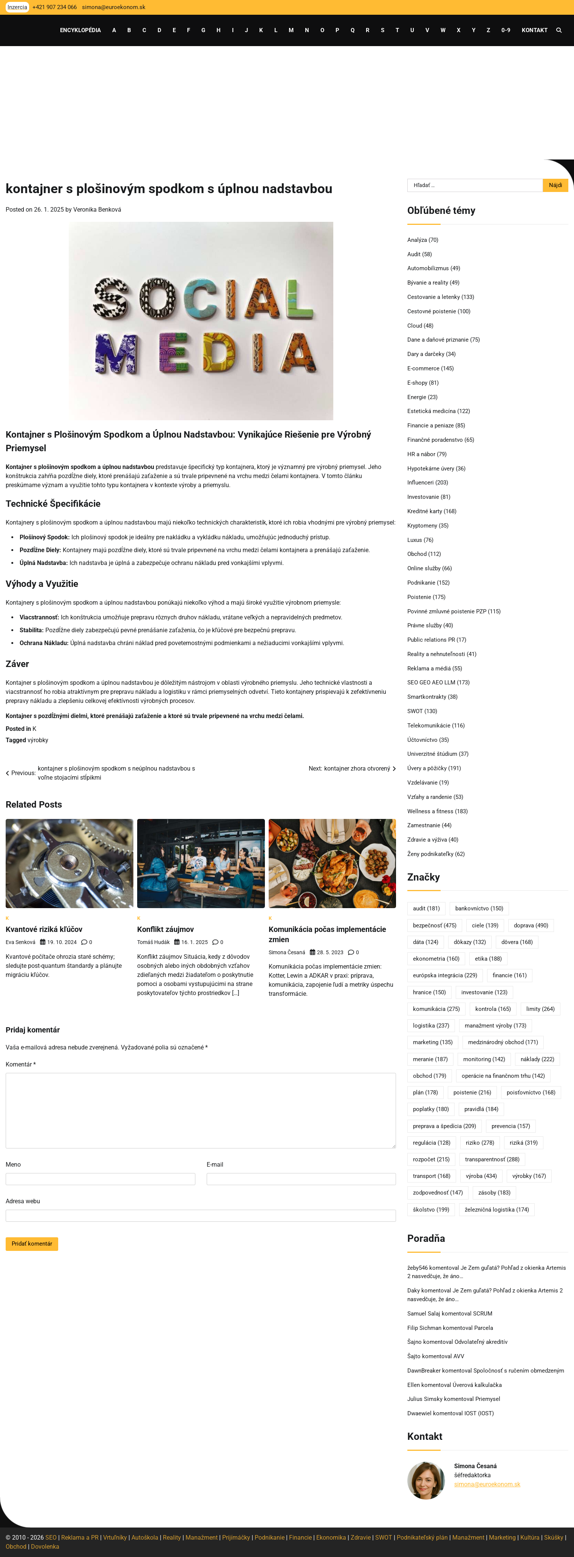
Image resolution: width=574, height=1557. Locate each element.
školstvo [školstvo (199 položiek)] (431, 1209)
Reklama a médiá (429, 668)
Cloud (414, 325)
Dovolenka (45, 1546)
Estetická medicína (431, 411)
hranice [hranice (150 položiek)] (429, 992)
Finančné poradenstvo (435, 439)
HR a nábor (421, 454)
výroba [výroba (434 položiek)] (481, 1176)
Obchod (417, 554)
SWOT (415, 711)
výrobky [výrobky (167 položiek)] (529, 1176)
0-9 (506, 30)
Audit (414, 254)
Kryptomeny (422, 525)
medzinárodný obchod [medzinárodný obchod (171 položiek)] (503, 1042)
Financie (300, 1537)
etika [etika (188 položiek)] (488, 958)
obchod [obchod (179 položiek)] (429, 1076)
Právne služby (424, 625)
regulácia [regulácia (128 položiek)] (431, 1142)
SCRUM (482, 1313)
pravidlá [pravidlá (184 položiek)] (481, 1109)
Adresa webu (23, 1200)
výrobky (38, 740)
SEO (51, 1537)
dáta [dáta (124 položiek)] (425, 942)
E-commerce (423, 368)
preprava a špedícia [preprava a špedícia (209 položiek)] (444, 1126)
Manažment (202, 1537)
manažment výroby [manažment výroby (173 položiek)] (495, 1025)
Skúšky (553, 1537)
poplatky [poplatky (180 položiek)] (431, 1109)
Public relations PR (431, 639)
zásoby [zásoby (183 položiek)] (494, 1192)
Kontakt (535, 30)
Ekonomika (331, 1537)
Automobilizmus (428, 268)
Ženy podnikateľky (430, 854)
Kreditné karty (424, 511)
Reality (172, 1537)
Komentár (21, 1064)
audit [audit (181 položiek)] (426, 908)
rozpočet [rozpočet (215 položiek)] (431, 1159)
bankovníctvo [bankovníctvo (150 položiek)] (479, 908)
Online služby (424, 568)
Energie (416, 397)
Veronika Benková (97, 209)
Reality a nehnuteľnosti (436, 654)
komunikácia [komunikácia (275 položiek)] (436, 1009)
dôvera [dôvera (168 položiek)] (517, 942)
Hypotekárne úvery (430, 468)
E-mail (215, 1164)
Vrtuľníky (115, 1537)
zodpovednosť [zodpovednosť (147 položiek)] (438, 1192)
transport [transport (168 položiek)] (431, 1176)
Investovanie (423, 497)
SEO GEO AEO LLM (431, 682)
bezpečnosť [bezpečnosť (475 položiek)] (434, 925)
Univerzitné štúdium (432, 754)
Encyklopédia (80, 30)
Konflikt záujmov (165, 929)
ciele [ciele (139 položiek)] (485, 925)
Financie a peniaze (430, 425)
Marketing (502, 1537)
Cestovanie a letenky (433, 297)
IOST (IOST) (479, 1413)
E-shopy (417, 382)
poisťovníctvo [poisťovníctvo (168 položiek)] (531, 1092)
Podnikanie (421, 582)
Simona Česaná (287, 952)
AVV (459, 1356)
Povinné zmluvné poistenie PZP (446, 611)
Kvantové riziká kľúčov (44, 929)
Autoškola (145, 1537)
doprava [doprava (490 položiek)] (531, 925)
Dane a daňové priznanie (438, 339)
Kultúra (530, 1537)
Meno (13, 1164)
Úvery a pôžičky (427, 768)
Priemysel (487, 1399)
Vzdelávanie (422, 782)
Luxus (414, 540)
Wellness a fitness (430, 811)
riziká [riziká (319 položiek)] (524, 1142)
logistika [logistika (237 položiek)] (431, 1025)
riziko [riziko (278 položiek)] (480, 1142)
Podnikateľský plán (422, 1537)
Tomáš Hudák (153, 942)
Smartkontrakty (426, 696)
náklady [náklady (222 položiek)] (537, 1059)
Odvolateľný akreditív (481, 1342)
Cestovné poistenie (431, 311)
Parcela (483, 1328)
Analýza (417, 240)
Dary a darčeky (425, 354)
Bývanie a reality (427, 282)
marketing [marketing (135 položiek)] (433, 1042)
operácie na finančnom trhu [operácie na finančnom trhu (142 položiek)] (503, 1076)
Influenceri (420, 482)
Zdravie (361, 1537)
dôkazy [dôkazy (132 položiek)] (470, 942)
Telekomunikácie (428, 725)
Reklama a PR (80, 1537)
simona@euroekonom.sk (487, 1484)
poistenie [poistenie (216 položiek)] (472, 1092)
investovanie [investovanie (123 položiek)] (484, 992)
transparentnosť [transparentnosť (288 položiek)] (492, 1159)
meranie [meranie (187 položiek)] (430, 1059)
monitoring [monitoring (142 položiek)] (484, 1059)
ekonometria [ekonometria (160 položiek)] (436, 958)
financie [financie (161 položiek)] (510, 975)
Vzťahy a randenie (429, 797)
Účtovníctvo (422, 740)
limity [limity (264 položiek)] (540, 1009)
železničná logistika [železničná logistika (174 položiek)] (497, 1209)
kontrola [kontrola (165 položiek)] (493, 1009)
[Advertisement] (287, 103)
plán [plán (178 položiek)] (425, 1092)
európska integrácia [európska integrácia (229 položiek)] (445, 975)
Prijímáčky (236, 1537)
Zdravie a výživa (427, 839)
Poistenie (419, 597)
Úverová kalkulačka (477, 1385)
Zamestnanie (423, 825)
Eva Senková (21, 942)
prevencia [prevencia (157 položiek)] (511, 1126)
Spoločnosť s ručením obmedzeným (518, 1370)
